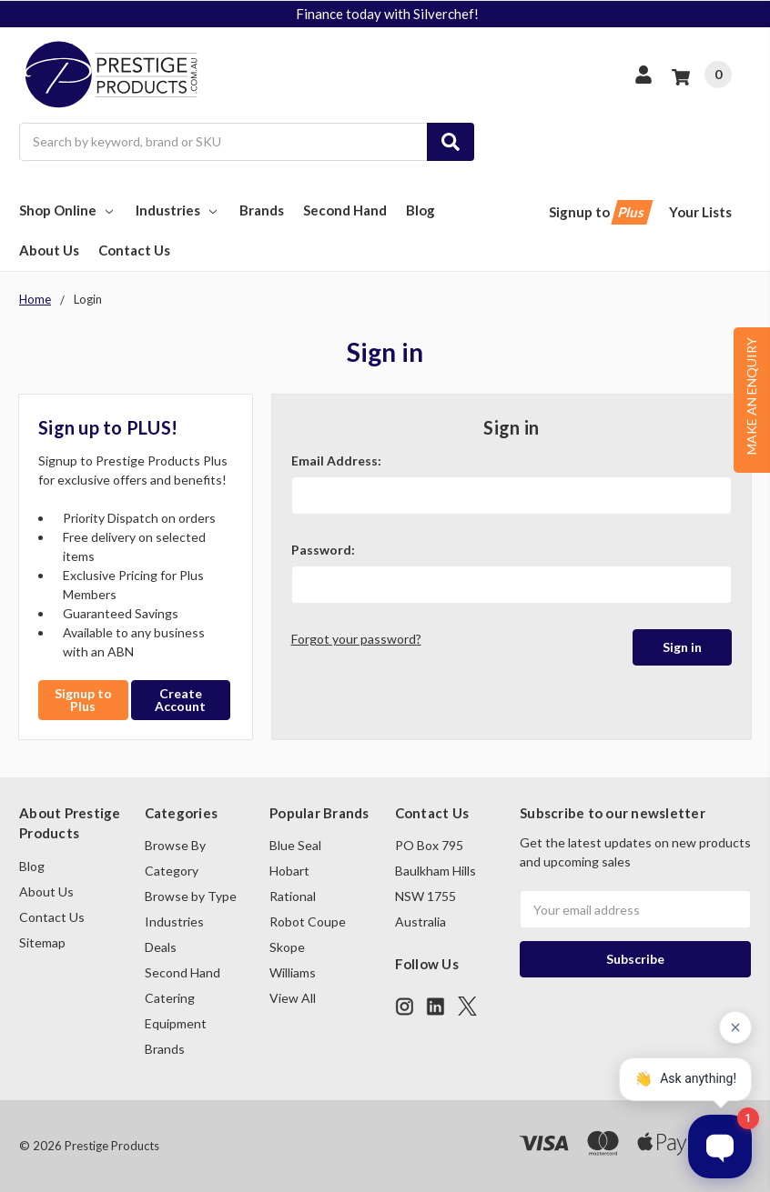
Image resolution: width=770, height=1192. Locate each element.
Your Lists (700, 212)
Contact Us (134, 250)
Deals (161, 947)
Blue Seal (295, 845)
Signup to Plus (83, 700)
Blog (420, 210)
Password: (323, 549)
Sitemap (42, 942)
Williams (292, 972)
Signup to (599, 212)
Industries (178, 210)
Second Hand (345, 210)
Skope (287, 947)
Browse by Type (191, 896)
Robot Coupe (307, 921)
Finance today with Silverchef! (387, 13)
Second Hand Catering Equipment (182, 998)
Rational (292, 896)
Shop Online (68, 210)
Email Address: (336, 460)
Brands (261, 210)
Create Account (180, 700)
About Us (49, 250)
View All (292, 998)
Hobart (289, 870)
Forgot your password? (356, 638)
